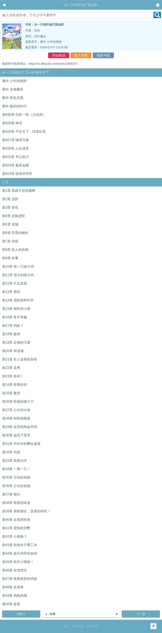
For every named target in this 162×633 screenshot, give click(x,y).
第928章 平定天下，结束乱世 (24, 131)
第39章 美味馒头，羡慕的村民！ (26, 511)
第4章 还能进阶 (13, 216)
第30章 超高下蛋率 (16, 435)
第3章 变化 (10, 207)
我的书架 (103, 55)
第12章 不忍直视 (14, 283)
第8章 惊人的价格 (15, 249)
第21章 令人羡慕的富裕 (19, 359)
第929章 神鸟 (12, 123)
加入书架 (81, 55)
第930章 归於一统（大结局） (24, 114)
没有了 (21, 614)
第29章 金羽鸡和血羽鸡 (19, 427)
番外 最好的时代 (14, 106)
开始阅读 (58, 55)
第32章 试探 (11, 452)
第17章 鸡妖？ (13, 325)
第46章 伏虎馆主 (14, 570)
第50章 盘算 (11, 604)
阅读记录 (93, 626)
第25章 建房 (11, 393)
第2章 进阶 (10, 199)
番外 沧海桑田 (12, 89)
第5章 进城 (10, 224)
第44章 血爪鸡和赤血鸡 (19, 553)
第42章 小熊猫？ (14, 536)
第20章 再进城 (13, 351)
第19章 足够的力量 (16, 342)
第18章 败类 (11, 334)
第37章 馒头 (11, 494)
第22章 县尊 (11, 368)
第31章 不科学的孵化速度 (21, 443)
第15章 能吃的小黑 (16, 308)
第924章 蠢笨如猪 (15, 165)
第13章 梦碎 (11, 292)
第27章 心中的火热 (16, 410)
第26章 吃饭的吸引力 (18, 401)
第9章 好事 (10, 258)
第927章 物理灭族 (15, 140)
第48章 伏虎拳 (13, 587)
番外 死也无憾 (12, 98)
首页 (66, 626)
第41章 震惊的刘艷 (16, 528)
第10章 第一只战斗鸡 (18, 266)
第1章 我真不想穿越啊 (18, 190)
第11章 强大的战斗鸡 (18, 275)
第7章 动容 (10, 241)
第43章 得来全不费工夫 (19, 545)
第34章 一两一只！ (16, 469)
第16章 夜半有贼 (14, 317)
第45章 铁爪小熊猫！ (18, 562)
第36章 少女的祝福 (16, 486)
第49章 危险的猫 (14, 595)
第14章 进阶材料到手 (18, 300)
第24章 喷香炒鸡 (14, 384)
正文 (5, 182)
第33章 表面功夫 (14, 460)
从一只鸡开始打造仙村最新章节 (25, 72)
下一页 (140, 614)
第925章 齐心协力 (15, 157)
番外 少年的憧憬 (51, 41)
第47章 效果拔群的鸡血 (19, 578)
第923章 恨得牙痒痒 (17, 173)
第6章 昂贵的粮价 (15, 233)
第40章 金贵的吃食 (16, 519)
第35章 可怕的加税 (16, 477)
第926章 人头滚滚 (15, 148)
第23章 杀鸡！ (13, 376)
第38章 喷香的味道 (16, 503)
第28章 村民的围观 (16, 418)
